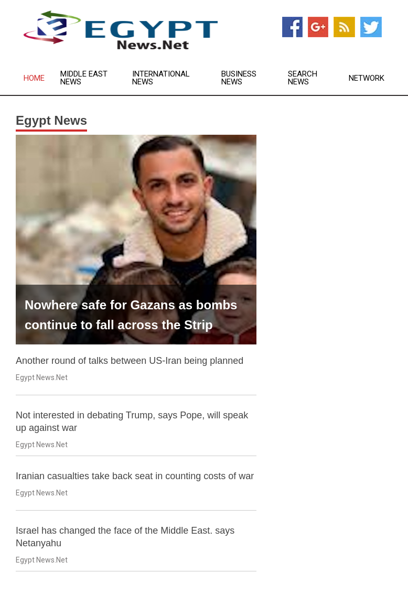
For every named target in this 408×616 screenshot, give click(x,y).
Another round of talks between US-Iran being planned (129, 360)
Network (366, 78)
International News (161, 78)
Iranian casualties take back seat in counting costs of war (135, 476)
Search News (302, 78)
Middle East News (84, 78)
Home (34, 78)
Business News (238, 78)
